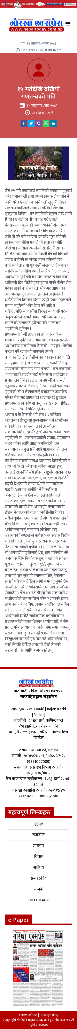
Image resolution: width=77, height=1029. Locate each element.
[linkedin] (53, 123)
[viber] (38, 123)
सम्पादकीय (38, 878)
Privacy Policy (49, 1015)
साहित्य (38, 867)
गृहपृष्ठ (38, 824)
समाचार (38, 845)
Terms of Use (28, 1015)
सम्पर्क (38, 889)
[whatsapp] (46, 123)
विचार (38, 856)
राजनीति (38, 834)
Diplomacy (38, 900)
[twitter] (31, 123)
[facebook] (24, 123)
